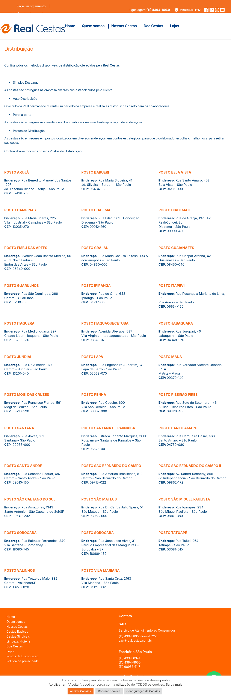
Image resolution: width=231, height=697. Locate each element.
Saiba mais (174, 684)
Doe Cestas (14, 646)
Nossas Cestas (17, 626)
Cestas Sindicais (18, 636)
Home (10, 616)
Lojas (10, 651)
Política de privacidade (22, 661)
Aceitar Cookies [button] (80, 691)
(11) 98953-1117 (129, 666)
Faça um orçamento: (32, 6)
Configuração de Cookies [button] (143, 691)
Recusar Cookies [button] (109, 691)
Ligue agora (149, 10)
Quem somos (15, 621)
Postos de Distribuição (22, 656)
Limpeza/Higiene (18, 641)
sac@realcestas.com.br (135, 640)
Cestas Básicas (17, 631)
